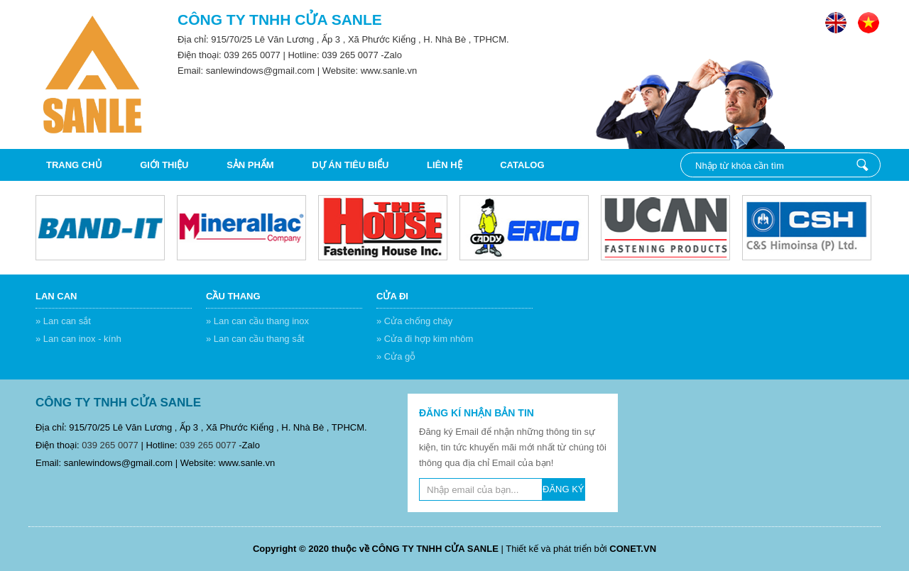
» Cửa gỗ (395, 356)
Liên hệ (444, 165)
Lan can (56, 296)
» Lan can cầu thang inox (257, 321)
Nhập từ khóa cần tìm (862, 165)
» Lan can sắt (63, 321)
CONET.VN (632, 548)
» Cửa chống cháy (414, 321)
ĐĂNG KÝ (563, 489)
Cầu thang (233, 296)
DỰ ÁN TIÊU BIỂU (350, 165)
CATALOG (522, 165)
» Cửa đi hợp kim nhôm (424, 338)
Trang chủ (74, 165)
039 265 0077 (252, 55)
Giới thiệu (164, 165)
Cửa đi (392, 296)
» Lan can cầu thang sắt (255, 338)
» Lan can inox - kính (78, 338)
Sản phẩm (250, 165)
